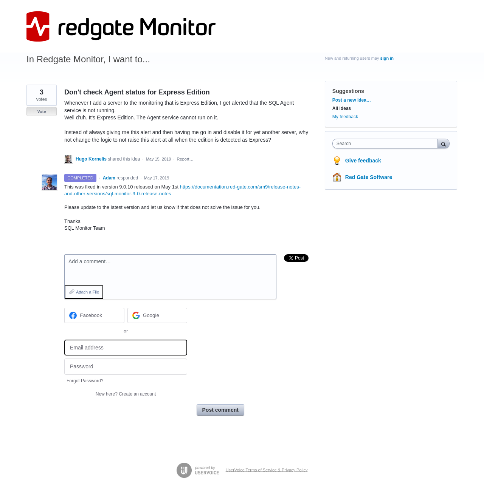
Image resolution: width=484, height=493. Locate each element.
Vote (41, 111)
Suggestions (348, 91)
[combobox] (387, 143)
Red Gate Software (368, 177)
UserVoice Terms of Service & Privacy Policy (267, 469)
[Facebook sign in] (94, 315)
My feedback (345, 116)
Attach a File (87, 292)
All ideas (341, 108)
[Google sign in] (157, 315)
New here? (126, 394)
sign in (387, 58)
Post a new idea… (351, 100)
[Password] (125, 367)
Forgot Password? (85, 380)
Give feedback (363, 161)
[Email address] (125, 348)
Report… (185, 159)
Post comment (220, 410)
